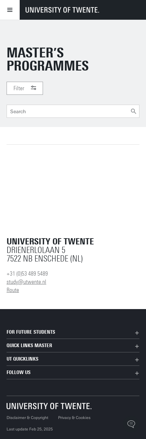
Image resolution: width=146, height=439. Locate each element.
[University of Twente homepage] (62, 10)
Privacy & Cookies (74, 417)
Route (13, 290)
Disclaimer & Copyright (27, 417)
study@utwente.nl (26, 281)
